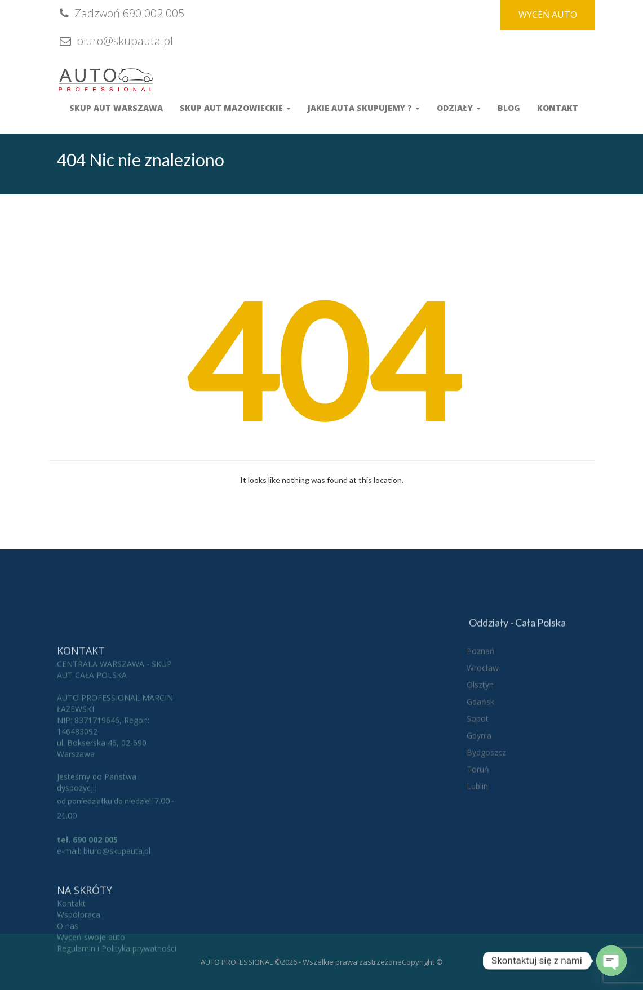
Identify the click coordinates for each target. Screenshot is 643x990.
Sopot (478, 772)
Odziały (459, 108)
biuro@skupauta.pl (115, 40)
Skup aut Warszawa (116, 108)
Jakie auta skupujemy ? (364, 108)
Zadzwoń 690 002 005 (120, 13)
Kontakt (557, 108)
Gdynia (479, 789)
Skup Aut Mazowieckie (235, 108)
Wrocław (483, 721)
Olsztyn (480, 738)
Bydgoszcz (486, 806)
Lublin (477, 839)
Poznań (481, 704)
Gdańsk (480, 755)
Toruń (478, 823)
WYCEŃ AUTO (547, 14)
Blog (509, 108)
